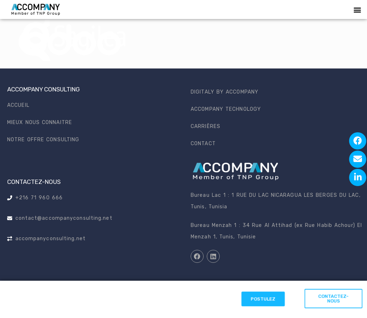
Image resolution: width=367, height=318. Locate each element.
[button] (357, 9)
